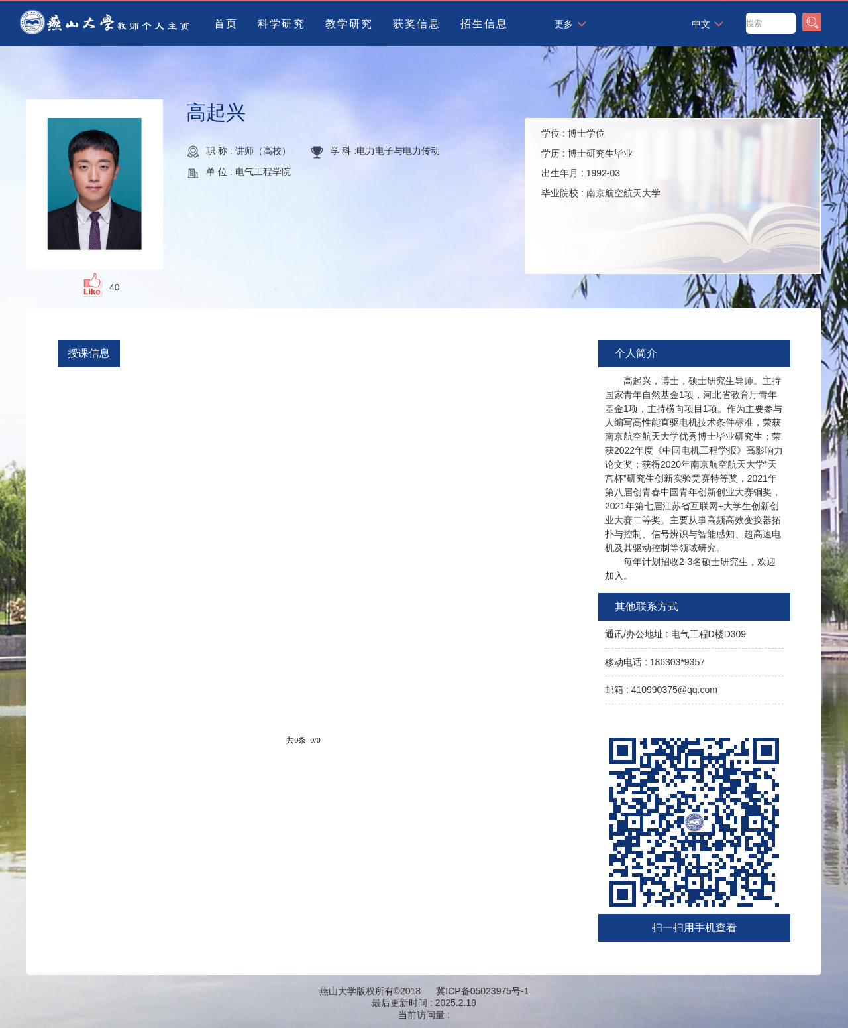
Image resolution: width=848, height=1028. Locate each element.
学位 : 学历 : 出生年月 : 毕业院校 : (601, 163)
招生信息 (484, 23)
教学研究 (349, 23)
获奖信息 (417, 23)
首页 (226, 23)
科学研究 (281, 23)
